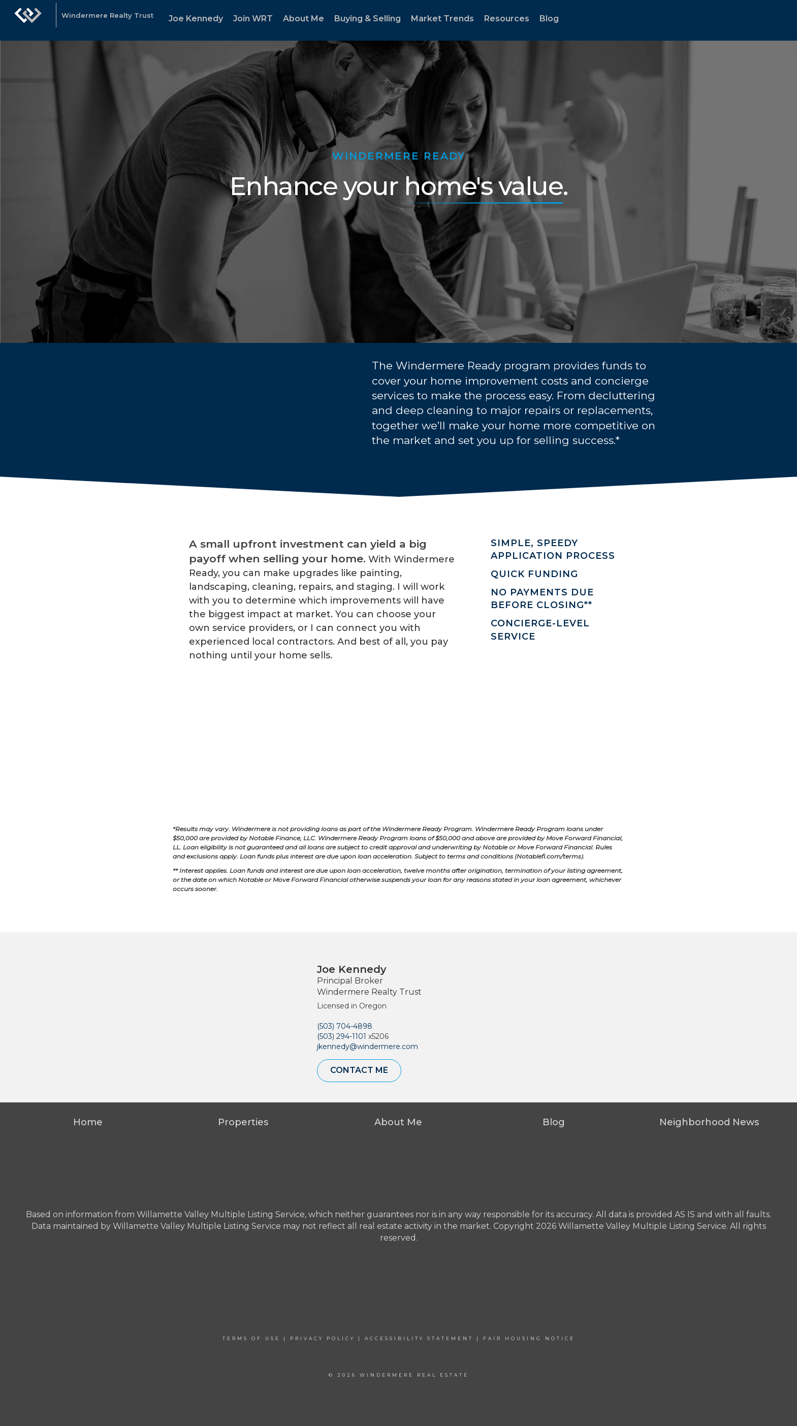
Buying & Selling (367, 18)
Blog (549, 18)
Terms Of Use (251, 1338)
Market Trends (442, 18)
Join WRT (253, 18)
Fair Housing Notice (529, 1338)
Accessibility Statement (419, 1338)
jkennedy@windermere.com (367, 1046)
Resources (506, 18)
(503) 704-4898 (344, 1026)
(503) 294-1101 (341, 1036)
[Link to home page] (28, 20)
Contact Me (359, 1070)
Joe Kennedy (196, 18)
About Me (303, 18)
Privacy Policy (322, 1338)
